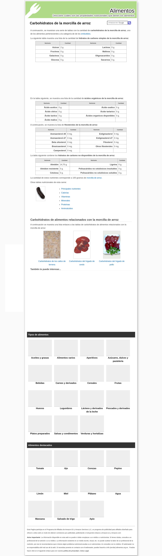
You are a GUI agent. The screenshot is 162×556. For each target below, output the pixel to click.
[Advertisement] (81, 79)
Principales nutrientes (71, 189)
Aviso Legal (84, 551)
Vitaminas (65, 197)
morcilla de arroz (94, 178)
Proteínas (65, 204)
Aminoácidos (67, 208)
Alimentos (122, 11)
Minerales (65, 200)
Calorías (65, 193)
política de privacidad (71, 551)
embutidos (85, 34)
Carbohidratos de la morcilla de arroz (60, 23)
